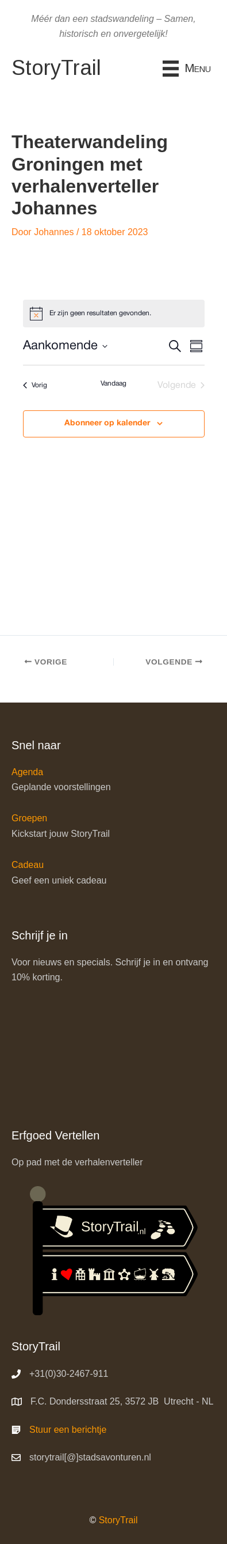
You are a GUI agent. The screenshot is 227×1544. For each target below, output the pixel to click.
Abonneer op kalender (107, 423)
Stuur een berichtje (67, 1429)
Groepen (29, 818)
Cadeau (27, 865)
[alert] (114, 313)
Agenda (27, 772)
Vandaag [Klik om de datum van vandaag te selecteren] (113, 383)
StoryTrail (118, 1520)
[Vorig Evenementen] (35, 385)
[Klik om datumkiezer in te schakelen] (65, 346)
